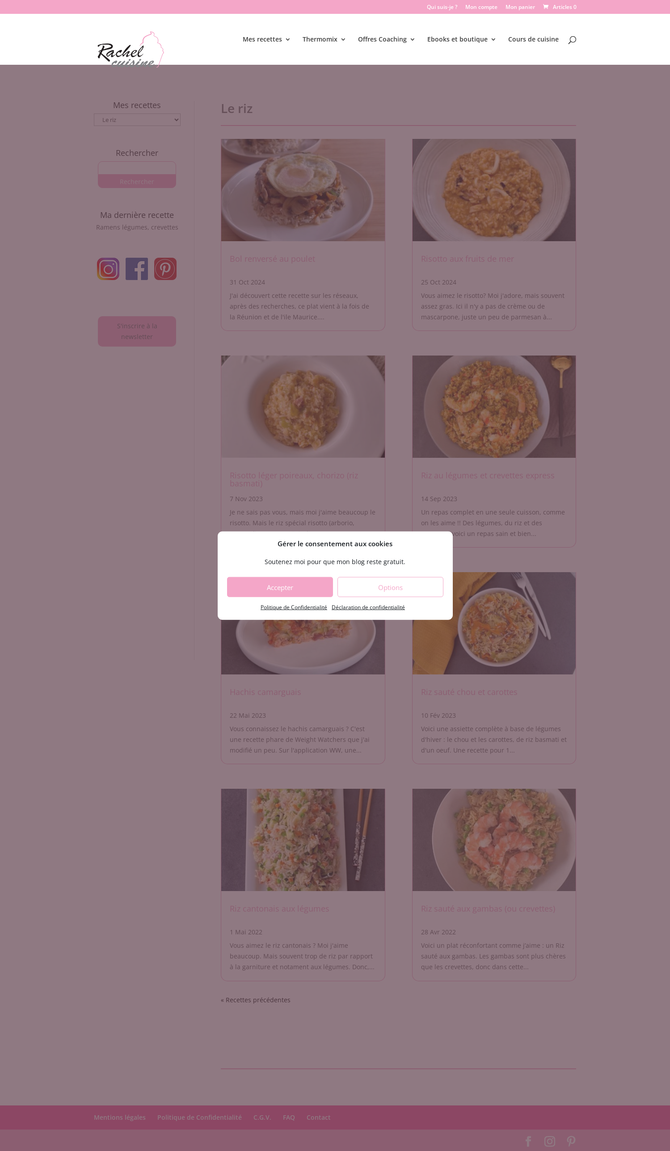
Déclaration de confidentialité (368, 607)
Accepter (280, 587)
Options (390, 587)
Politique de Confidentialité (294, 607)
